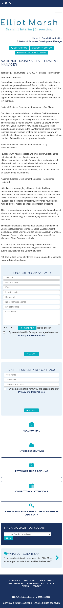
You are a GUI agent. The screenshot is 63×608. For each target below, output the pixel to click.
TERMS (25, 586)
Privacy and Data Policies (31, 335)
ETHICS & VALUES (35, 583)
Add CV (8, 327)
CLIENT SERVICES (15, 583)
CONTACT (51, 583)
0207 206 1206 (43, 597)
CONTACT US (19, 48)
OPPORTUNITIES (46, 581)
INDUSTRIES (14, 581)
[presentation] (29, 344)
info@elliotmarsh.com (23, 597)
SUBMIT (31, 353)
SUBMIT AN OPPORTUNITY (31, 52)
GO (9, 538)
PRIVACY (37, 586)
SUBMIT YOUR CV (42, 48)
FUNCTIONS (29, 581)
